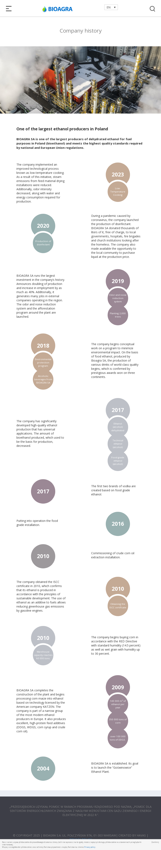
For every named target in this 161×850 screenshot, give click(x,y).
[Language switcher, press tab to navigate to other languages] (111, 7)
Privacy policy (89, 847)
